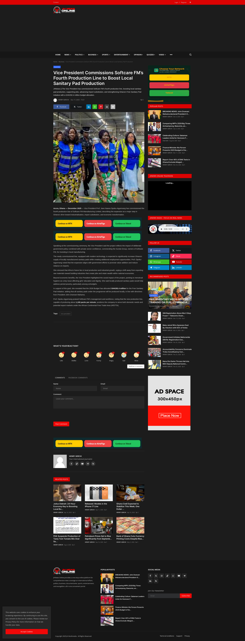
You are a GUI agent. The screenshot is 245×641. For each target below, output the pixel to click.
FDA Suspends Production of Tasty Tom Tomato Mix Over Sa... (66, 539)
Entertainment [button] (122, 54)
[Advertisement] (122, 33)
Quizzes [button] (151, 54)
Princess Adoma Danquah (157, 306)
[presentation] (71, 415)
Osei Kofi (165, 141)
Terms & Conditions (167, 636)
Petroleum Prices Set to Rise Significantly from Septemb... (98, 537)
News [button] (67, 54)
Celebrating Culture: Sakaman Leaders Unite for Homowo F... (175, 136)
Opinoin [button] (138, 54)
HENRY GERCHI (61, 100)
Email (103, 384)
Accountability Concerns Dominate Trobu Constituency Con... (177, 350)
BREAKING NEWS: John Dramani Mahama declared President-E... (176, 112)
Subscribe (186, 596)
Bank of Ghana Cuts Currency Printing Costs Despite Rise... (130, 537)
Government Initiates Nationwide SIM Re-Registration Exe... (176, 338)
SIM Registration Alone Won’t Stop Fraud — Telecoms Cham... (177, 314)
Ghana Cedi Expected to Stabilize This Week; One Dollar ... (127, 506)
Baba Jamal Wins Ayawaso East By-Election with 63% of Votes (176, 326)
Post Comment (61, 424)
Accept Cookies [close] (27, 631)
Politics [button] (79, 54)
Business (61, 62)
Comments (60, 377)
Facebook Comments (78, 377)
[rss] (156, 581)
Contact (56, 2)
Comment (57, 394)
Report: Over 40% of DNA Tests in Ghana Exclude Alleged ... (176, 161)
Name (55, 384)
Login (176, 2)
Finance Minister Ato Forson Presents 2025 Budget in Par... (175, 149)
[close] (48, 609)
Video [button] (162, 54)
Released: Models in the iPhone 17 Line (96, 505)
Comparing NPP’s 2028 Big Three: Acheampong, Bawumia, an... (176, 124)
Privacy (187, 636)
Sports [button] (106, 54)
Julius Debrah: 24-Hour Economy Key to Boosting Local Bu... (65, 506)
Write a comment (136, 366)
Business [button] (93, 54)
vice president (65, 314)
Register (184, 2)
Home (58, 54)
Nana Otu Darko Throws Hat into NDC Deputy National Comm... (176, 362)
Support (179, 636)
